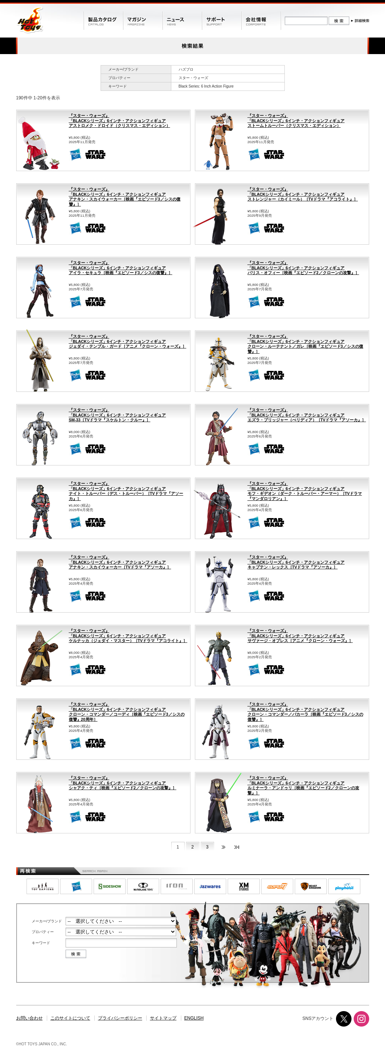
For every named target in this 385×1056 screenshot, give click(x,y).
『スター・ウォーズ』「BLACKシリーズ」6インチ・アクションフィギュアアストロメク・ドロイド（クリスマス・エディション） (119, 120)
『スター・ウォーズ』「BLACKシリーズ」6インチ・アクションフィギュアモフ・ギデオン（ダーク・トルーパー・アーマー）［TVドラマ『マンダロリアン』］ (305, 491)
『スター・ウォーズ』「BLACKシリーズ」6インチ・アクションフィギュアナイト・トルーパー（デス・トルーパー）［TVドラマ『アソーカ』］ (126, 491)
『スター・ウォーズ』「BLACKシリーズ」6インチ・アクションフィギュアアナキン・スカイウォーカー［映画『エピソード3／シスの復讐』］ (125, 196)
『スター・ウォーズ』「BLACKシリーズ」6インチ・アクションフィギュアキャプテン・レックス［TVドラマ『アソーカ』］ (296, 562)
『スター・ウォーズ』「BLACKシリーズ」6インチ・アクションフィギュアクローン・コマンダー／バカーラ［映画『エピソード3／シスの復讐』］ (305, 712)
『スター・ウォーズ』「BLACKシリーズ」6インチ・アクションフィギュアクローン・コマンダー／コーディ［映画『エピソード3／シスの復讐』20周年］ (127, 712)
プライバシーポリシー (120, 1018)
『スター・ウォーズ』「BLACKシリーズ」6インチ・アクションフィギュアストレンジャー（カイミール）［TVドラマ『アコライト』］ (303, 194)
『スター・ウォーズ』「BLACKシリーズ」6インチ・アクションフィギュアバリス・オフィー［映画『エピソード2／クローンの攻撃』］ (303, 268)
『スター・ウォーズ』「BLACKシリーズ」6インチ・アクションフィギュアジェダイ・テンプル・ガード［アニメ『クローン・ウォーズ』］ (127, 341)
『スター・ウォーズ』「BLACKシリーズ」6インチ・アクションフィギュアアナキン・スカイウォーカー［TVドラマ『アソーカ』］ (120, 562)
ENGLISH (194, 1018)
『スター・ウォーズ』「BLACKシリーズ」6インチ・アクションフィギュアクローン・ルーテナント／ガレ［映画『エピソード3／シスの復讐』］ (305, 344)
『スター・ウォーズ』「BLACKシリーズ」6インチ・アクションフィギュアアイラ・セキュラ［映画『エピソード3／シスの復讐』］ (120, 268)
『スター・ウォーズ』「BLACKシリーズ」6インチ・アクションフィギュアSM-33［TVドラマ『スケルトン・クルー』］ (117, 415)
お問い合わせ (29, 1018)
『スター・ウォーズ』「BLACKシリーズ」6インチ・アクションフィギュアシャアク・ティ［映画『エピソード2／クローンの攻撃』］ (122, 783)
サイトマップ (163, 1018)
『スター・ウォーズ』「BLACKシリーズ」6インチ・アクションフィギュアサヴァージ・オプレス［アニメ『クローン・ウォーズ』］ (300, 635)
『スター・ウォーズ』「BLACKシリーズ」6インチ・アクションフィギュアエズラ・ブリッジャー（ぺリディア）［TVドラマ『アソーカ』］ (307, 415)
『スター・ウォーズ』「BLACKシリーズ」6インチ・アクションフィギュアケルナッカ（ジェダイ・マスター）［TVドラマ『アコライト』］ (128, 635)
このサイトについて (70, 1018)
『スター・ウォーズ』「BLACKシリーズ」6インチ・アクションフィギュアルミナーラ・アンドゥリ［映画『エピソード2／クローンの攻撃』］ (303, 785)
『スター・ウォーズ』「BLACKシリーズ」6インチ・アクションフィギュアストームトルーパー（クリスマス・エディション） (296, 120)
